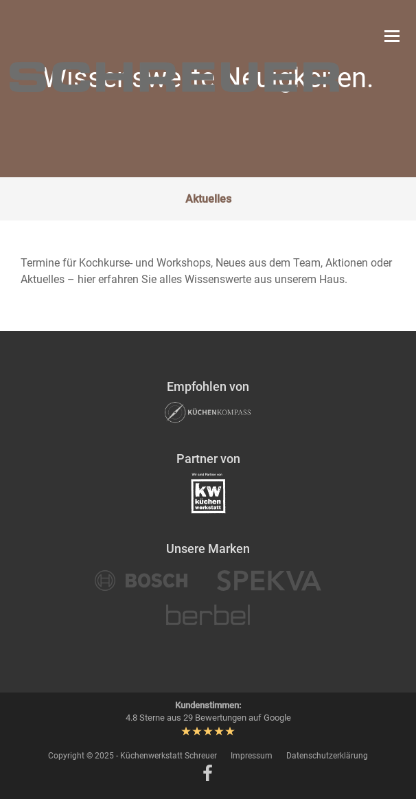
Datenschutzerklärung (327, 756)
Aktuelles (208, 198)
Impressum (252, 756)
